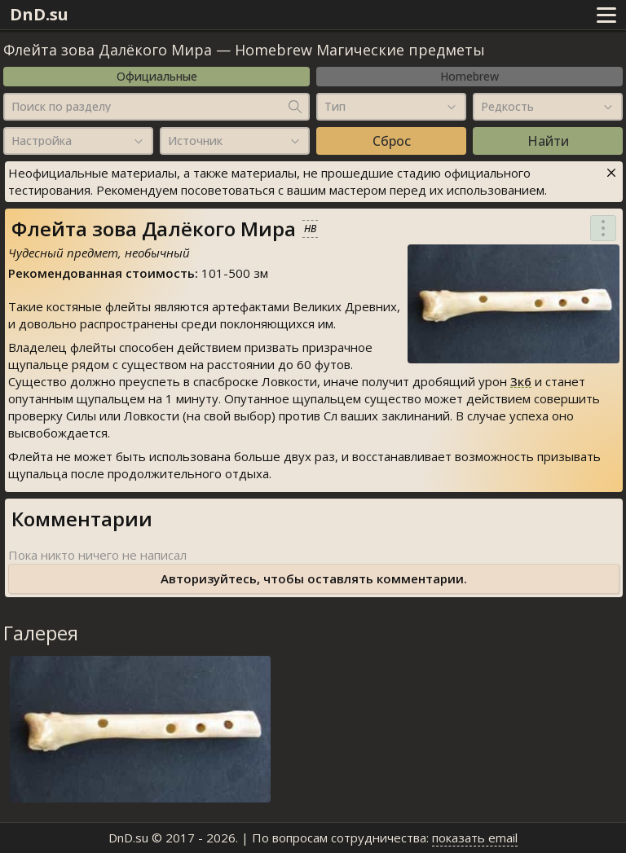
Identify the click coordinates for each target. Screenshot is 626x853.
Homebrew (469, 76)
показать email (475, 837)
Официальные (157, 76)
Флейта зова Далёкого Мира (107, 49)
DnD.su (39, 14)
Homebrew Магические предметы (360, 49)
